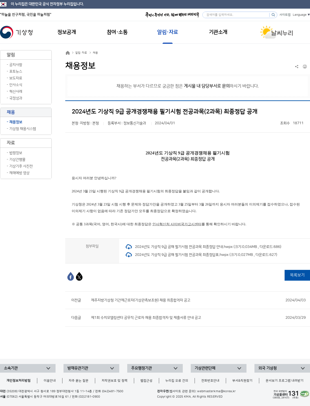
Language (300, 15)
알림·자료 (81, 52)
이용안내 (50, 381)
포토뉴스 (15, 71)
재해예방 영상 (19, 173)
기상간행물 (17, 160)
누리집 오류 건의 (176, 381)
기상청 (16, 32)
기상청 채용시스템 (22, 129)
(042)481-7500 (112, 391)
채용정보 (15, 122)
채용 (95, 52)
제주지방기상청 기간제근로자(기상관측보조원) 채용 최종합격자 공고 (198, 300)
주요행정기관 (141, 368)
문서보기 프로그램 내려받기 (285, 381)
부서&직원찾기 (242, 381)
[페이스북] (70, 276)
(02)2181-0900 (89, 396)
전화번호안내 (210, 381)
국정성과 (15, 98)
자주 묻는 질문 (78, 381)
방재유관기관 (77, 368)
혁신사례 (15, 91)
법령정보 (15, 153)
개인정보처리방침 (18, 381)
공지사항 (15, 65)
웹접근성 (146, 381)
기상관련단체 (205, 368)
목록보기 (297, 275)
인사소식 (15, 85)
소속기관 (11, 368)
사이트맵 (285, 15)
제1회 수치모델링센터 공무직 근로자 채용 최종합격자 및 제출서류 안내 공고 (198, 317)
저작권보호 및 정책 (114, 381)
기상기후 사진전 (21, 166)
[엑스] (79, 276)
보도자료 (15, 78)
